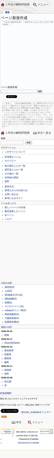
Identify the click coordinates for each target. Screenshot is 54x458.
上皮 (8, 291)
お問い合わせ (11, 194)
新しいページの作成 (15, 207)
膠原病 (7, 358)
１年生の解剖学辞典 (16, 4)
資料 (7, 181)
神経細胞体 (12, 314)
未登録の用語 (11, 177)
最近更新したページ (15, 211)
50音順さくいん (13, 157)
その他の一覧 (11, 173)
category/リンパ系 (15, 310)
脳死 (6, 362)
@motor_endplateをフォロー (36, 412)
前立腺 (7, 381)
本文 (17, 422)
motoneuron (32, 432)
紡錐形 (7, 354)
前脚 (8, 302)
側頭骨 (9, 287)
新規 (7, 12)
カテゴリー (10, 160)
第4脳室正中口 (13, 295)
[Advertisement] (27, 55)
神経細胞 (11, 299)
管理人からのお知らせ (16, 190)
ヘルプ (8, 219)
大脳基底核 (12, 318)
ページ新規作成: (9, 87)
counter (6, 393)
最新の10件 (6, 327)
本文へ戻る (42, 133)
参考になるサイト (14, 198)
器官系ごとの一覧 (14, 169)
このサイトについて (15, 152)
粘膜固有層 (12, 322)
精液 (6, 335)
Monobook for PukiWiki (28, 443)
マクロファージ (14, 306)
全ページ (9, 215)
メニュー (40, 4)
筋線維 (7, 370)
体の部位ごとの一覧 (15, 166)
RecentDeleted (12, 343)
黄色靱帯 (9, 350)
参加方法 (9, 186)
